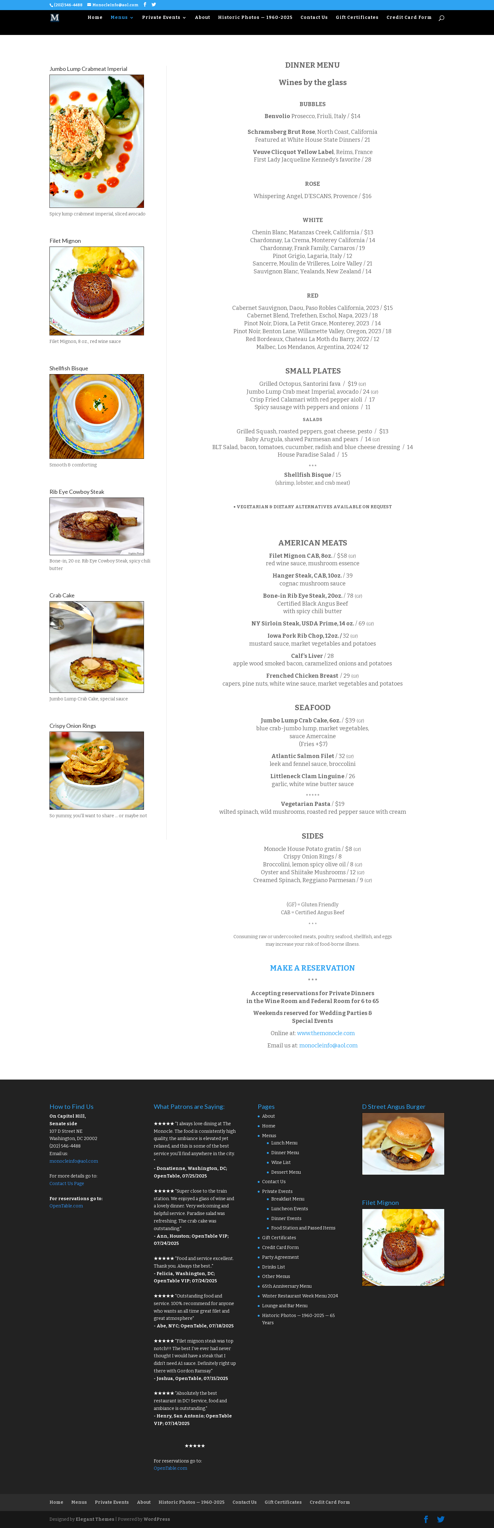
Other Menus (276, 1276)
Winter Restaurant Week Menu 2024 (300, 1296)
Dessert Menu (286, 1172)
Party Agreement (280, 1257)
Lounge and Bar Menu (284, 1305)
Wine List (281, 1162)
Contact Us (314, 17)
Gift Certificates (357, 17)
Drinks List (273, 1267)
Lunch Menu (284, 1143)
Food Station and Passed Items (303, 1228)
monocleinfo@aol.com (328, 1045)
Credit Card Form (409, 17)
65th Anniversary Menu (287, 1286)
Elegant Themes (95, 1519)
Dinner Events (286, 1218)
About (202, 17)
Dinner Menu (285, 1152)
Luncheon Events (289, 1209)
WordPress (156, 1519)
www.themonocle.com (326, 1033)
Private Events (161, 17)
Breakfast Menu (287, 1199)
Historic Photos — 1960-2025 (255, 17)
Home (95, 17)
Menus (119, 17)
